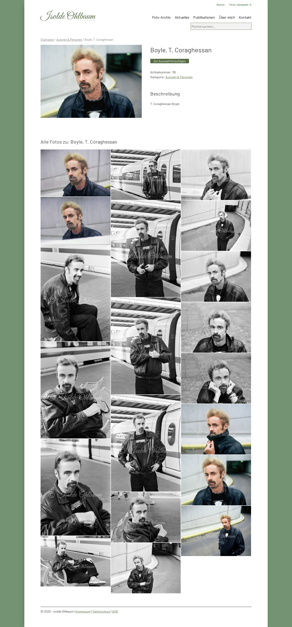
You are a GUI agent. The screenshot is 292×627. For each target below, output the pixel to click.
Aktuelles (182, 17)
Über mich (227, 17)
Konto (221, 4)
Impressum (83, 611)
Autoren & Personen (69, 39)
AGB (115, 611)
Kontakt (245, 17)
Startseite (47, 39)
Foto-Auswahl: (240, 4)
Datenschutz (101, 611)
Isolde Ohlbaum (68, 16)
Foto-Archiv (161, 17)
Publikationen (204, 17)
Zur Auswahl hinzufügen (170, 61)
